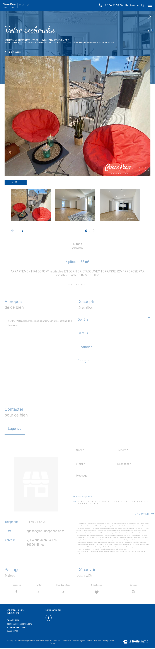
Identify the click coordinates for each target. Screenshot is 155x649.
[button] (22, 230)
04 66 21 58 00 (114, 5)
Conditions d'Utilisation (131, 551)
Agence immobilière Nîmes (17, 40)
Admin (89, 642)
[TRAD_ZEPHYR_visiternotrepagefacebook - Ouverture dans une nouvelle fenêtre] (49, 619)
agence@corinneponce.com (45, 531)
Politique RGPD (108, 642)
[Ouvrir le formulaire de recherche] (134, 5)
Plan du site (67, 642)
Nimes (43, 40)
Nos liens (97, 642)
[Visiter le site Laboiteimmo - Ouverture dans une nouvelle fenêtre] (135, 643)
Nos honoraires (54, 642)
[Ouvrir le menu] (150, 5)
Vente (35, 40)
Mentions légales (79, 642)
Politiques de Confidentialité (110, 551)
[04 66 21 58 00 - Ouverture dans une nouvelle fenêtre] (100, 5)
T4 (66, 40)
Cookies (52, 644)
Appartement (55, 40)
